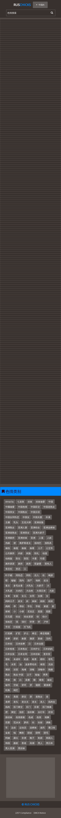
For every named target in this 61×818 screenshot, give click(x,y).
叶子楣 (8, 575)
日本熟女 (22, 648)
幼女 (18, 616)
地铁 (38, 580)
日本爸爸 (9, 648)
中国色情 (22, 506)
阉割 (21, 732)
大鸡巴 (19, 590)
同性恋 (19, 575)
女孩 (16, 595)
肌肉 (7, 706)
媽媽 (7, 606)
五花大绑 (26, 522)
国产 (29, 580)
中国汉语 (35, 511)
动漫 (44, 553)
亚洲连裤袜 (49, 527)
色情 (39, 717)
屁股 (40, 611)
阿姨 (7, 737)
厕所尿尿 (9, 563)
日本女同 (22, 653)
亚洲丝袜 (22, 537)
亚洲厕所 (9, 537)
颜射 (16, 743)
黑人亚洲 (9, 748)
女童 (7, 595)
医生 (18, 558)
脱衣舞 (30, 712)
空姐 (16, 684)
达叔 (13, 727)
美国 (16, 696)
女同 (32, 595)
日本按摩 (20, 643)
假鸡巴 (37, 542)
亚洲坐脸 (38, 522)
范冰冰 (17, 722)
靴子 (32, 737)
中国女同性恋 (12, 517)
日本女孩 (9, 653)
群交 (24, 696)
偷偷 (24, 548)
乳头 (16, 522)
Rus (22, 5)
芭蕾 (7, 722)
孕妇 (21, 606)
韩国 (7, 743)
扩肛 (18, 633)
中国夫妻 (37, 517)
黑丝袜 (21, 748)
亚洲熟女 (9, 527)
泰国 (42, 664)
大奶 (51, 590)
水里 (13, 664)
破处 (49, 679)
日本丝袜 (35, 653)
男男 (45, 674)
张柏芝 (8, 621)
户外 (46, 621)
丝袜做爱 (40, 501)
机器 (26, 659)
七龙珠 (20, 501)
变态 (18, 568)
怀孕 (32, 621)
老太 (34, 701)
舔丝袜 (8, 717)
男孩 (7, 679)
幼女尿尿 (28, 616)
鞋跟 (40, 737)
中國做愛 (9, 506)
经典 (7, 690)
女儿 (24, 595)
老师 (7, 701)
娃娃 (50, 601)
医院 (26, 558)
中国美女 (9, 511)
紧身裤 (47, 684)
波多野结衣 (31, 664)
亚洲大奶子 (38, 532)
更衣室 (46, 653)
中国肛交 (35, 506)
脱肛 (21, 712)
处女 (46, 580)
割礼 (36, 553)
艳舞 (47, 717)
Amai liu (9, 501)
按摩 (7, 638)
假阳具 (48, 542)
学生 (29, 606)
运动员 (22, 727)
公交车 (49, 548)
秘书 (7, 684)
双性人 (48, 563)
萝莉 (26, 722)
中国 (50, 501)
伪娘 (7, 542)
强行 (24, 621)
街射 (40, 722)
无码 (48, 638)
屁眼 (48, 611)
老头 (16, 701)
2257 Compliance (23, 813)
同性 (28, 575)
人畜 (41, 537)
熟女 (7, 674)
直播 (27, 679)
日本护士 (35, 648)
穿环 (24, 684)
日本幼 (8, 643)
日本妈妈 (48, 648)
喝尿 (50, 575)
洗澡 (50, 664)
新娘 (40, 638)
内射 (20, 553)
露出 (16, 737)
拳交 (34, 633)
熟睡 (50, 669)
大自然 (29, 590)
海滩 (24, 669)
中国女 (26, 517)
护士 (26, 633)
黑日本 (49, 743)
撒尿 (32, 638)
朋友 (7, 659)
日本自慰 (38, 643)
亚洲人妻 (22, 527)
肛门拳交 (18, 706)
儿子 (40, 548)
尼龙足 (30, 611)
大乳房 (8, 590)
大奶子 (40, 585)
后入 (36, 575)
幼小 (44, 616)
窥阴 (38, 684)
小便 (21, 611)
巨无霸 (8, 616)
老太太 (25, 701)
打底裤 (8, 633)
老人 (42, 701)
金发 (7, 732)
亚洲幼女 (35, 527)
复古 (7, 585)
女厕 (40, 595)
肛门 (28, 706)
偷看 (32, 548)
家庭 (46, 606)
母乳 (50, 659)
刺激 (28, 553)
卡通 (34, 558)
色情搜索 (20, 717)
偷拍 (7, 548)
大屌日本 (41, 590)
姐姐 (42, 601)
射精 (7, 611)
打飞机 (27, 626)
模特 (42, 659)
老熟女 (39, 696)
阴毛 (46, 732)
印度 (42, 558)
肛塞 (36, 706)
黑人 (40, 743)
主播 (7, 522)
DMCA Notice (40, 813)
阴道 (29, 732)
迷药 (42, 727)
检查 (34, 659)
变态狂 (8, 568)
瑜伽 (37, 674)
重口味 (51, 727)
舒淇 (50, 712)
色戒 (30, 717)
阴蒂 (38, 732)
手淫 (7, 626)
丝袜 (30, 501)
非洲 (24, 737)
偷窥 (16, 548)
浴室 (16, 669)
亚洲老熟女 (11, 532)
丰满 (48, 517)
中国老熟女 (49, 506)
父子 (29, 674)
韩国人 (49, 737)
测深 (7, 669)
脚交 (13, 712)
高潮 (32, 743)
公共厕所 (9, 553)
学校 (38, 606)
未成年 (17, 659)
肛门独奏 (47, 706)
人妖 (49, 537)
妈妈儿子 (9, 601)
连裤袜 (33, 727)
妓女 (20, 601)
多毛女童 (18, 585)
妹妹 (34, 601)
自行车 (41, 712)
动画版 (8, 558)
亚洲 (33, 537)
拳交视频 (44, 633)
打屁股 (17, 626)
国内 (21, 580)
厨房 (28, 563)
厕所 (20, 563)
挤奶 (16, 638)
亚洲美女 (24, 532)
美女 (7, 696)
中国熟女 (22, 511)
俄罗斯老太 (25, 542)
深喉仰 (41, 669)
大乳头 (29, 585)
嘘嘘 (13, 580)
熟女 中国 (18, 674)
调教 (48, 722)
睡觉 (41, 679)
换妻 (24, 638)
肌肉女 (51, 701)
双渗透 (37, 563)
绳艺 (16, 690)
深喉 (32, 669)
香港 (24, 743)
